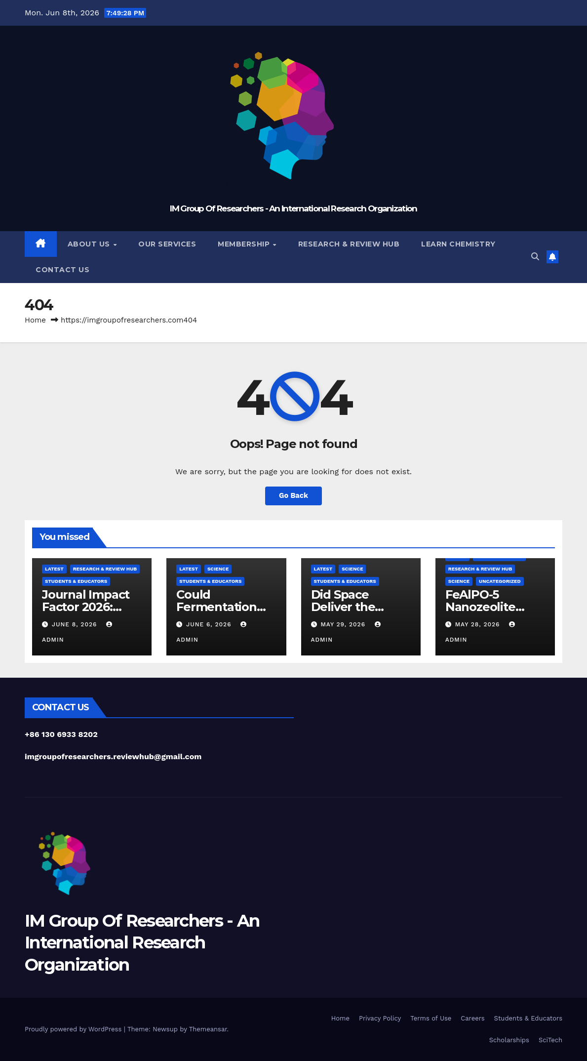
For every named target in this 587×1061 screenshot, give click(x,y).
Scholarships (509, 1040)
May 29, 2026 (343, 624)
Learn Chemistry (458, 244)
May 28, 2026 (479, 624)
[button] (535, 256)
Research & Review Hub (349, 244)
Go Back (293, 495)
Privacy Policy (380, 1018)
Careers (472, 1018)
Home (35, 320)
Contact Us (62, 269)
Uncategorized (500, 581)
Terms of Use (430, 1018)
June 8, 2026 (75, 624)
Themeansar (208, 1029)
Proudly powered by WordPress (74, 1029)
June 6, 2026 (210, 624)
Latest (54, 568)
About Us (90, 244)
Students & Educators (76, 581)
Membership (245, 244)
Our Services (167, 244)
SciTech (550, 1040)
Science (218, 568)
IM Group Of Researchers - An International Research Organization (293, 208)
